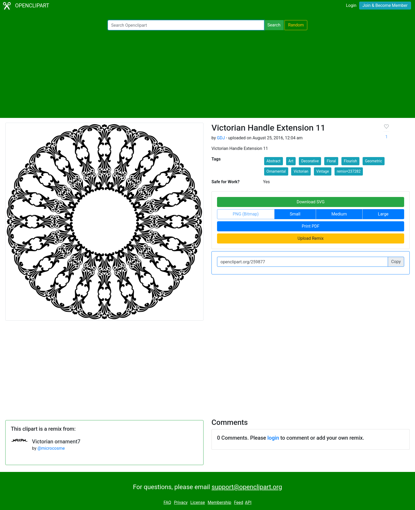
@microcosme (51, 448)
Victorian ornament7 (56, 441)
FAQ (167, 502)
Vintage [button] (322, 171)
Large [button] (383, 214)
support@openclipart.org (246, 487)
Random (296, 24)
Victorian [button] (301, 171)
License (197, 502)
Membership (219, 502)
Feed (238, 502)
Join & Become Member (385, 5)
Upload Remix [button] (310, 238)
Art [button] (291, 161)
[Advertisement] (207, 74)
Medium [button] (339, 214)
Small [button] (295, 214)
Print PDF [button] (310, 226)
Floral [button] (331, 161)
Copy (396, 261)
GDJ (221, 137)
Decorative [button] (310, 161)
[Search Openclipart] (186, 25)
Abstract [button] (274, 161)
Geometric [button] (373, 161)
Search (273, 24)
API (248, 502)
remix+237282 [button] (349, 171)
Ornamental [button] (276, 171)
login (273, 438)
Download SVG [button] (311, 201)
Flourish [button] (350, 161)
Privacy (181, 502)
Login (351, 5)
